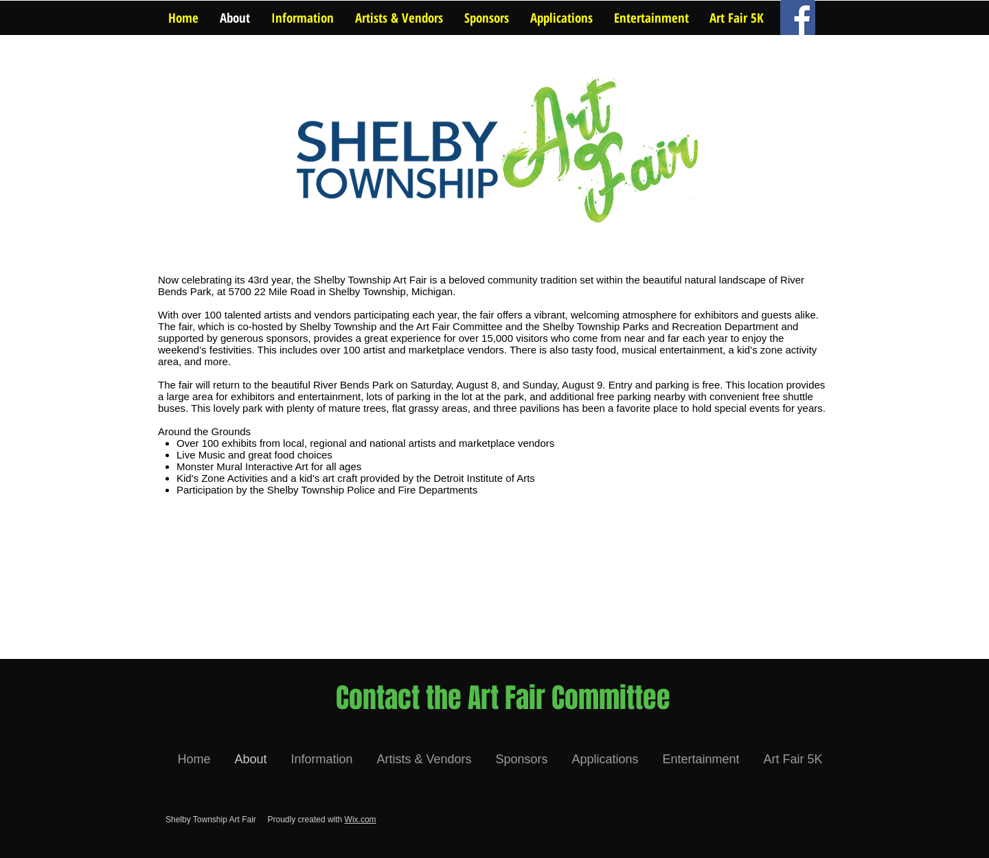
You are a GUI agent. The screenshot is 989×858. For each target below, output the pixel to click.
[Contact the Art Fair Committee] (503, 698)
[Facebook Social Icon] (797, 17)
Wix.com (360, 819)
